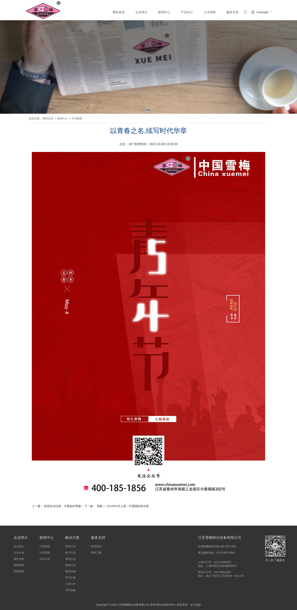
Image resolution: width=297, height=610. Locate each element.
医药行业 (70, 547)
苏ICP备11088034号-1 (163, 604)
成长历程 (19, 560)
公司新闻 (77, 118)
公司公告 (44, 560)
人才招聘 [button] (210, 12)
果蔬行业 (70, 566)
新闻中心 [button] (164, 12)
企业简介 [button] (141, 12)
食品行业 (70, 560)
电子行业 (70, 554)
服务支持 (98, 539)
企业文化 (19, 554)
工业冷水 (70, 585)
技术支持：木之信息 (189, 604)
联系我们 (96, 547)
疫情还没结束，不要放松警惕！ (64, 506)
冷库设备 (70, 591)
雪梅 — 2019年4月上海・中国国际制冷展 (123, 506)
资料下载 (96, 554)
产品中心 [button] (187, 12)
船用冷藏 (70, 572)
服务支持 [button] (232, 12)
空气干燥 (70, 578)
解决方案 (72, 539)
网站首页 (119, 12)
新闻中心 (62, 118)
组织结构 (19, 566)
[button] (148, 110)
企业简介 (21, 539)
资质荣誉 (19, 572)
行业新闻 (44, 547)
